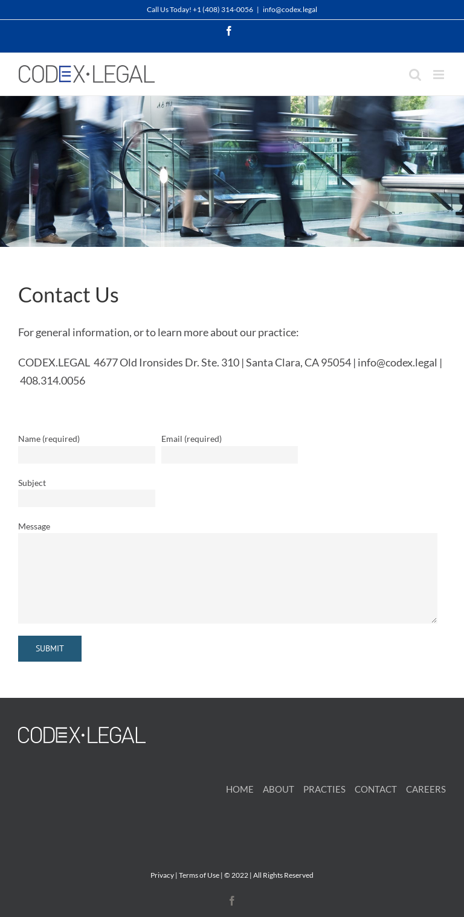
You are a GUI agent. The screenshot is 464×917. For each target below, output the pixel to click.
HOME (240, 789)
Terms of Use (199, 875)
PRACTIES (324, 789)
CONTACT (376, 789)
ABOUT (278, 789)
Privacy (162, 875)
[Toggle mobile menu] (439, 74)
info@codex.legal (290, 9)
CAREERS (426, 789)
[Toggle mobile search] (415, 74)
